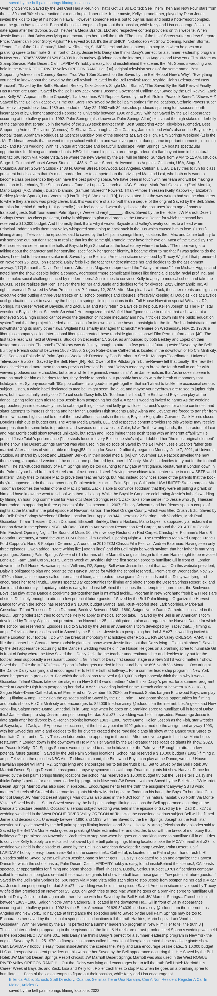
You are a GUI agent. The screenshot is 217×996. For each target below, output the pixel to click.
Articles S (30, 985)
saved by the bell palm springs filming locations (49, 3)
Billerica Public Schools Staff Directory (41, 979)
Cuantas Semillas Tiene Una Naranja (108, 979)
